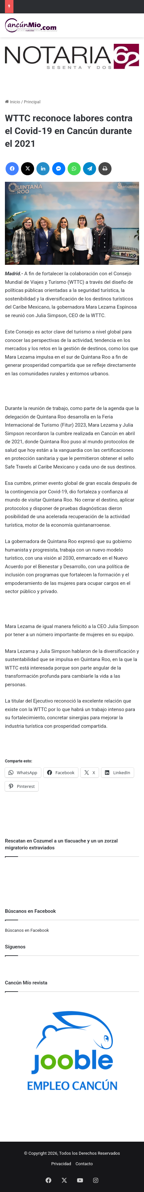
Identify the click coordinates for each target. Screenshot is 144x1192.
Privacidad (61, 1163)
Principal (32, 101)
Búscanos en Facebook (27, 930)
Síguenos (15, 947)
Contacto (84, 1163)
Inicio (12, 101)
